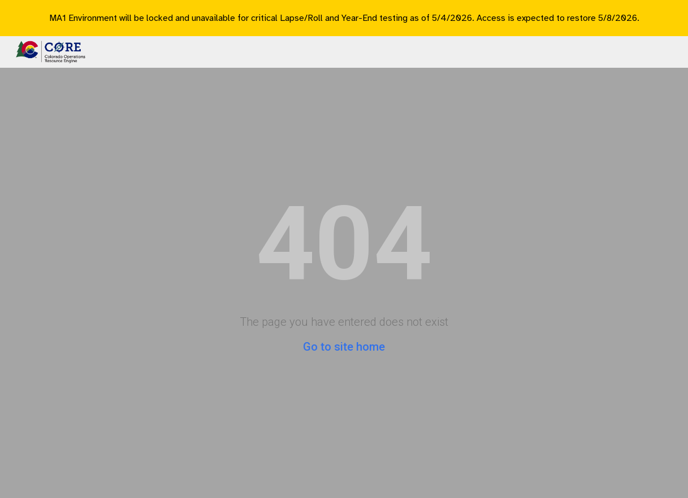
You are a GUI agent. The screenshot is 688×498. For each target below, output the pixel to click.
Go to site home (344, 346)
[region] (344, 18)
